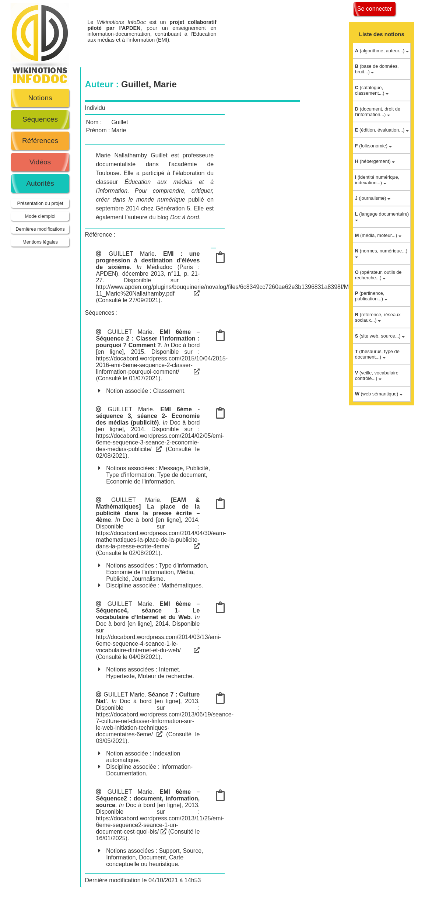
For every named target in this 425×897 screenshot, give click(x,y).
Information (121, 857)
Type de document (181, 475)
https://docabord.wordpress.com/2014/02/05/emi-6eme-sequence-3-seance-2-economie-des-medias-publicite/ (160, 442)
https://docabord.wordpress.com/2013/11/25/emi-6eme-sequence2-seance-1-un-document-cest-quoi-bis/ (160, 825)
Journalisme (148, 579)
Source (192, 851)
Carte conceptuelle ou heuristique (144, 860)
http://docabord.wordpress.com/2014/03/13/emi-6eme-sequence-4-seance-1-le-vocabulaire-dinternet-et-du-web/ (158, 643)
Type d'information (130, 475)
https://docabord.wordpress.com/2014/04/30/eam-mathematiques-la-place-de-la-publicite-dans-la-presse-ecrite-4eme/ (161, 539)
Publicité (197, 468)
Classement (168, 391)
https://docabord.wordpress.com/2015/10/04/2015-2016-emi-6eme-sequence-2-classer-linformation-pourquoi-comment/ (162, 365)
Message (171, 468)
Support (169, 851)
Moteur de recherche (165, 676)
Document (152, 857)
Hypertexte (120, 676)
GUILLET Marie (132, 254)
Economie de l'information (140, 481)
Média (185, 572)
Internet (169, 669)
